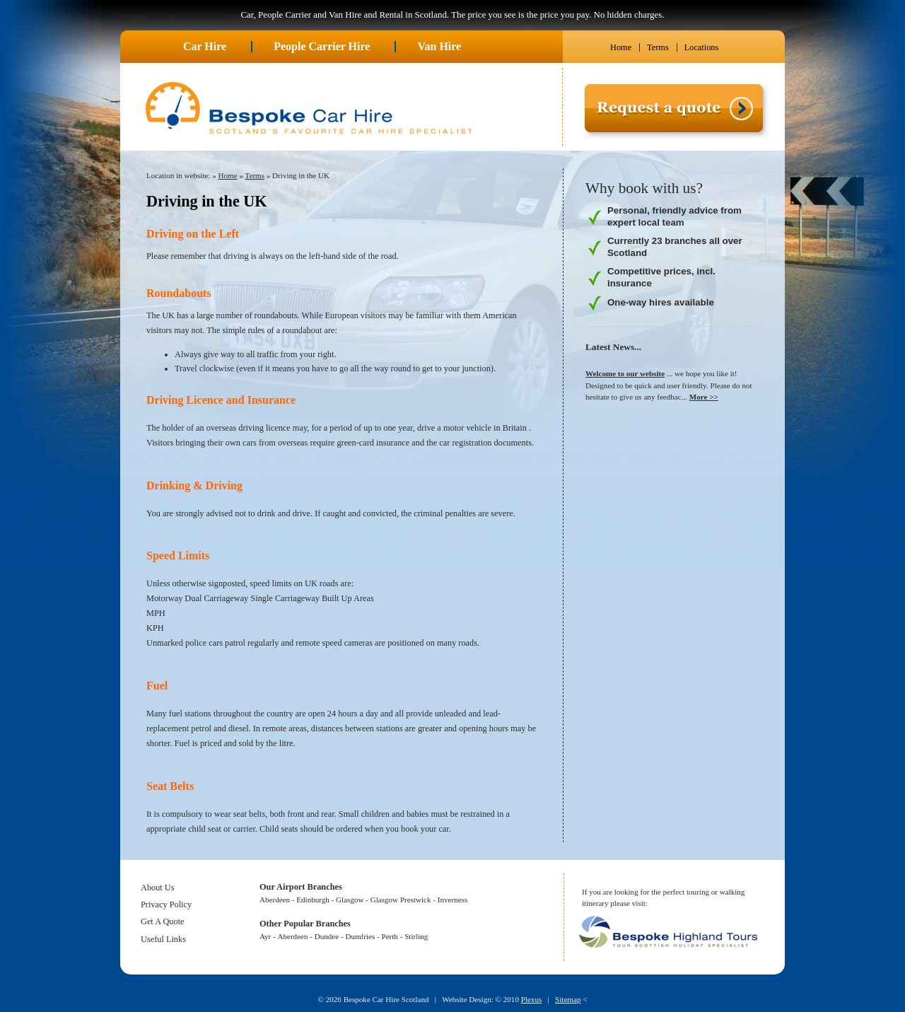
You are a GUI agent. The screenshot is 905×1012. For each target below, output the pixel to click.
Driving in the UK (300, 175)
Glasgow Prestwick (400, 899)
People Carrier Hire (322, 46)
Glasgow (349, 899)
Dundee (327, 936)
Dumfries (360, 936)
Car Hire (204, 46)
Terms (658, 47)
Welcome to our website (625, 373)
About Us (158, 887)
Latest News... (613, 347)
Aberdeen (274, 899)
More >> (703, 396)
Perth (390, 936)
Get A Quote (163, 921)
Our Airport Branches (300, 887)
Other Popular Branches (305, 924)
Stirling (416, 936)
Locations (701, 47)
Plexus (531, 999)
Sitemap (567, 999)
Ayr (265, 936)
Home (620, 47)
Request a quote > (615, 144)
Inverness (452, 899)
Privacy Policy (166, 904)
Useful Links (163, 939)
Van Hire (439, 46)
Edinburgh (312, 899)
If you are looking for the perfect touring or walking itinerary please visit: (663, 898)
